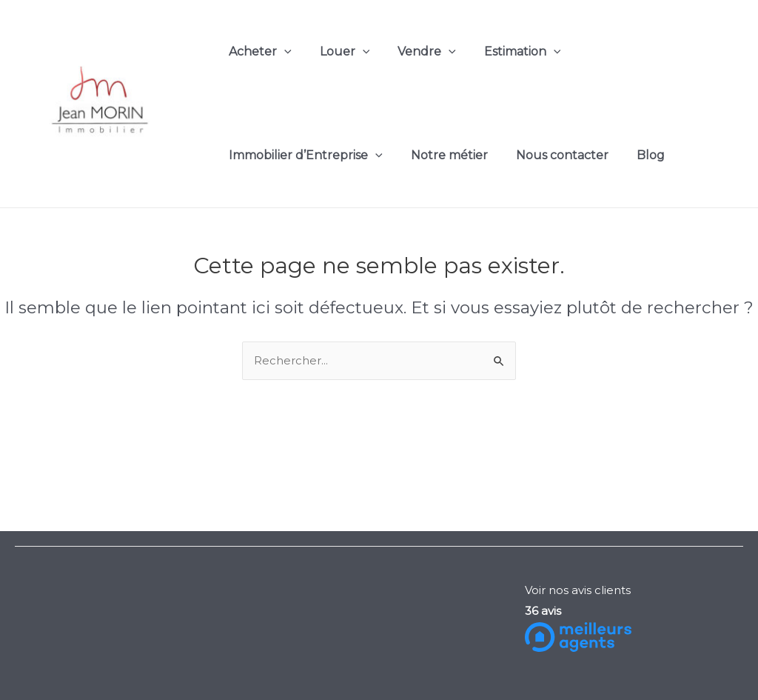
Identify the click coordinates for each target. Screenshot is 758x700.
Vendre (415, 52)
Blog (635, 155)
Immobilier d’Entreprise (303, 155)
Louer (338, 52)
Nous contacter (551, 155)
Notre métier (442, 155)
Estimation (507, 52)
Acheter (258, 52)
